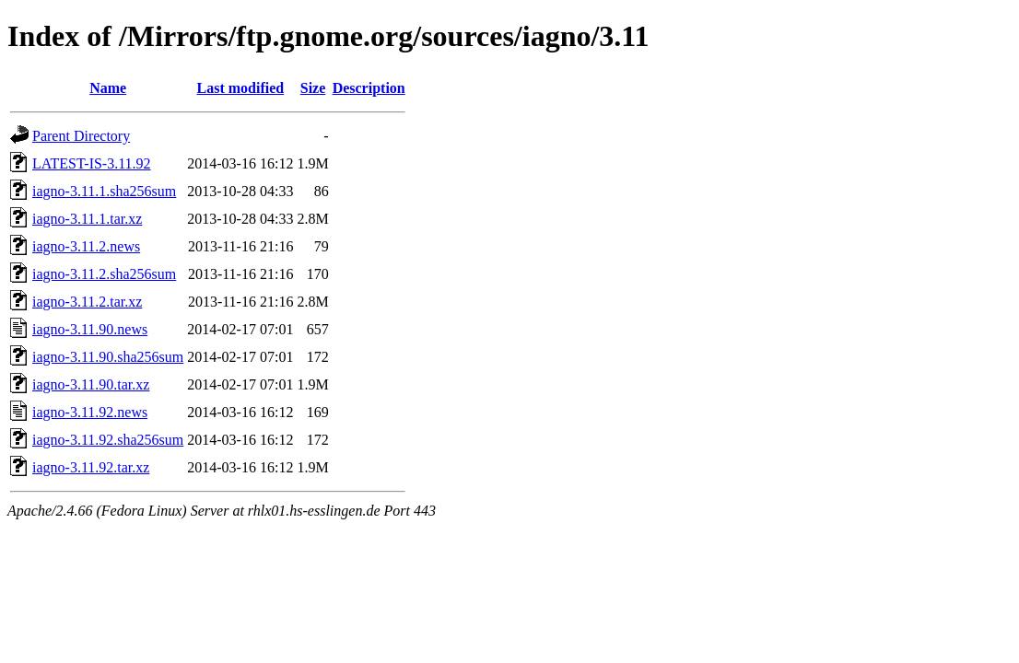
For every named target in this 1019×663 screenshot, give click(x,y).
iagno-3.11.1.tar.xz (87, 219)
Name (107, 88)
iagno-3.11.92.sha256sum (107, 440)
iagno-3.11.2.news (86, 246)
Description (369, 88)
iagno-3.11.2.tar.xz (87, 301)
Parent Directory (81, 136)
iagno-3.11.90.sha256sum (107, 357)
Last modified (241, 88)
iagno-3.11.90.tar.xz (90, 384)
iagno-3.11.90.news (89, 329)
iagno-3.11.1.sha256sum (104, 191)
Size (313, 88)
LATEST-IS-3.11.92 (91, 163)
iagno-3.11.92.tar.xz (90, 467)
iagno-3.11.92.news (89, 412)
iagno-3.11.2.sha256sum (104, 274)
